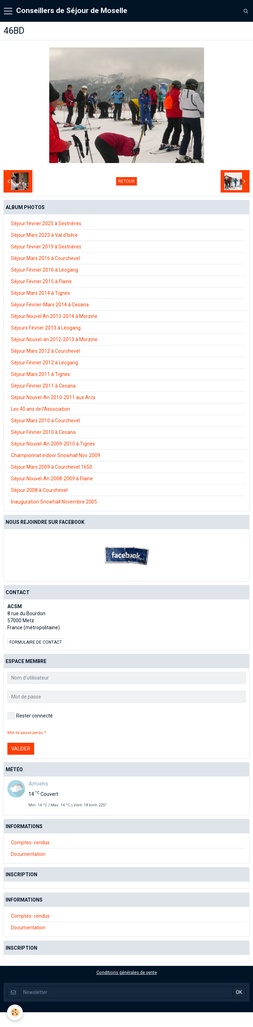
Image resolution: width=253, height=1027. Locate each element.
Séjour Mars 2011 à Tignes (40, 374)
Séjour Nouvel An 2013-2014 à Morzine (54, 316)
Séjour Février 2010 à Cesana (43, 432)
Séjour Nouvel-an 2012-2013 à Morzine (54, 339)
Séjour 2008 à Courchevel (39, 490)
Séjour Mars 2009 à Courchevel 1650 (51, 467)
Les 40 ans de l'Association (40, 409)
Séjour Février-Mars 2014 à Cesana (50, 304)
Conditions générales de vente (126, 972)
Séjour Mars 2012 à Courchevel (45, 351)
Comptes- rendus (30, 842)
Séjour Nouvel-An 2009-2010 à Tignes (53, 444)
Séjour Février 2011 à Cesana (43, 386)
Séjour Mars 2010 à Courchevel (45, 420)
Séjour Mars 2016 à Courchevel (45, 258)
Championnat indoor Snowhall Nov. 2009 (55, 455)
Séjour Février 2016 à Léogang (44, 270)
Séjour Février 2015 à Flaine (41, 281)
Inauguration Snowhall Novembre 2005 (54, 502)
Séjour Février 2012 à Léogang (44, 362)
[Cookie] (15, 1012)
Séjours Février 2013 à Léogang (46, 328)
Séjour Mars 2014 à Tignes (40, 293)
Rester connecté (30, 715)
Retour (126, 181)
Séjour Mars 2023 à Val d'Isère (44, 235)
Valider (20, 749)
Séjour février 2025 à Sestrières (46, 223)
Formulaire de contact (36, 642)
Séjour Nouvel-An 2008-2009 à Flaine (52, 478)
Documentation (28, 854)
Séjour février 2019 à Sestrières (46, 246)
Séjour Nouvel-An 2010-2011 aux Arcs (53, 397)
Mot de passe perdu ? (26, 732)
